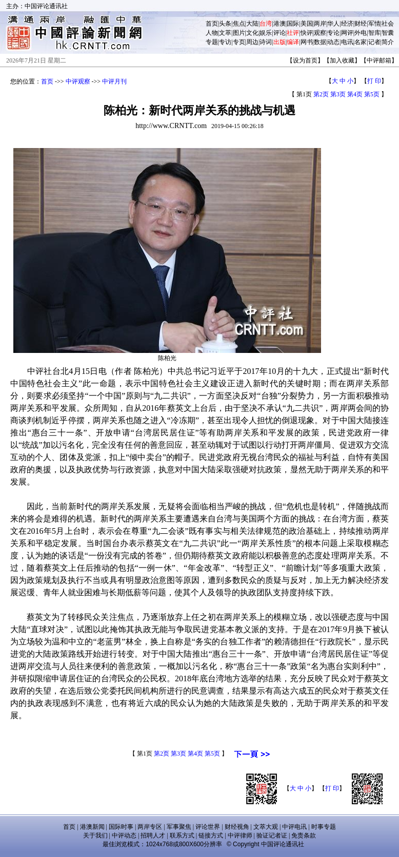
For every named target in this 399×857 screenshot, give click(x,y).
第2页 (321, 94)
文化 (252, 32)
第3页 (338, 94)
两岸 (320, 23)
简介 (388, 42)
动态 (333, 42)
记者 (374, 42)
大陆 (252, 23)
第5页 (372, 94)
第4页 (355, 94)
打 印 (374, 81)
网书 (307, 42)
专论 (333, 32)
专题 (212, 42)
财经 (360, 23)
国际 (293, 23)
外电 (360, 32)
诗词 (266, 42)
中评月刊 (114, 81)
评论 (279, 32)
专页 (239, 42)
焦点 (239, 23)
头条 (225, 23)
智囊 (388, 32)
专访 (225, 42)
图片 (239, 32)
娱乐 (266, 32)
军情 (374, 23)
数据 (320, 42)
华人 (333, 23)
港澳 (279, 23)
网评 (347, 32)
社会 (388, 23)
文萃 (225, 32)
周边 (252, 42)
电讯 (347, 42)
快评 (307, 32)
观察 (320, 32)
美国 (307, 23)
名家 (360, 42)
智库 (374, 32)
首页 (212, 23)
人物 (212, 32)
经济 (347, 23)
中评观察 (78, 81)
